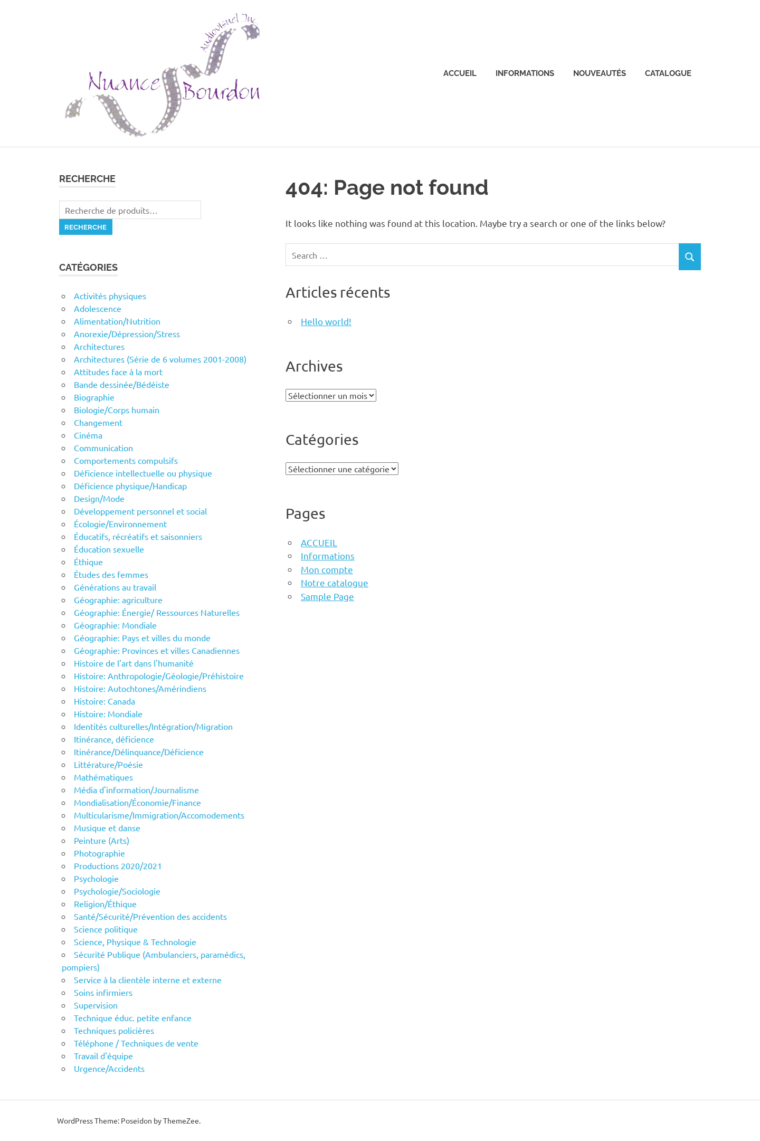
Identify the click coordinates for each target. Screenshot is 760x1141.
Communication (103, 447)
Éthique (88, 561)
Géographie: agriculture (118, 599)
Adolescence (97, 308)
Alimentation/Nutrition (117, 321)
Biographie (94, 397)
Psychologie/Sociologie (117, 891)
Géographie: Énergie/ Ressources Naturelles (157, 612)
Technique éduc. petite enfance (133, 1017)
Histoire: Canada (104, 701)
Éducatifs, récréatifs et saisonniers (138, 536)
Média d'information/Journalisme (136, 789)
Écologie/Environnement (120, 523)
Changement (98, 422)
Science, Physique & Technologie (135, 941)
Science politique (106, 929)
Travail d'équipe (103, 1055)
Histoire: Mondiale (108, 713)
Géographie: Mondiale (115, 625)
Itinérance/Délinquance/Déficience (139, 751)
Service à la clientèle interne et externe (148, 979)
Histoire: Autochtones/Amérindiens (140, 688)
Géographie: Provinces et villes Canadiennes (157, 650)
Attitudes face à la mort (118, 371)
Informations (525, 73)
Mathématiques (103, 777)
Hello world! (326, 321)
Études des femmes (111, 574)
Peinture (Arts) (101, 840)
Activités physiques (110, 295)
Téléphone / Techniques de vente (136, 1043)
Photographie (99, 853)
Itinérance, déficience (114, 739)
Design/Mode (99, 498)
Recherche (85, 227)
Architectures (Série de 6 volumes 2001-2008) (160, 359)
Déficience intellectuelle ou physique (143, 473)
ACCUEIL (319, 542)
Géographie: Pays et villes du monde (142, 637)
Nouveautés (599, 73)
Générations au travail (115, 587)
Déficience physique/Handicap (130, 485)
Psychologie (96, 878)
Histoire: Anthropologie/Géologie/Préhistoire (159, 675)
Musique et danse (107, 827)
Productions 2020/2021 (118, 865)
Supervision (96, 1005)
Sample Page (327, 596)
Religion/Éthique (105, 903)
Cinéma (88, 435)
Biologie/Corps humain (116, 409)
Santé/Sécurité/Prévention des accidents (150, 916)
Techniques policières (114, 1030)
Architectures (99, 346)
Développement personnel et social (140, 511)
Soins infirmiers (103, 992)
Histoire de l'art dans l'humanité (134, 663)
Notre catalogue (334, 582)
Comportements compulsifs (126, 460)
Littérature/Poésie (108, 764)
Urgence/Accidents (109, 1068)
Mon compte (327, 569)
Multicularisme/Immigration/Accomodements (159, 815)
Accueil (460, 73)
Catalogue (668, 73)
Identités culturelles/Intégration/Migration (153, 726)
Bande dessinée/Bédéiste (121, 384)
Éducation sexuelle (109, 549)
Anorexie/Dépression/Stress (127, 333)
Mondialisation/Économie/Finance (137, 802)
